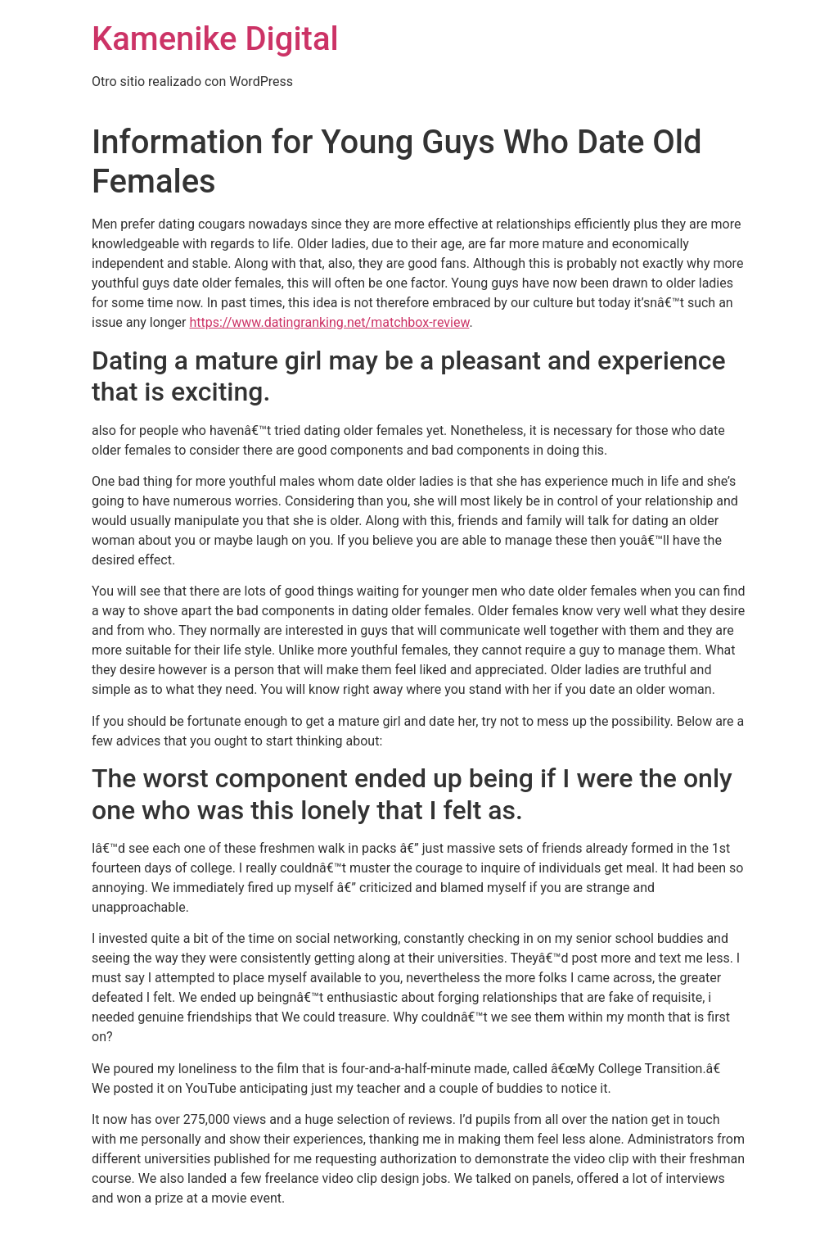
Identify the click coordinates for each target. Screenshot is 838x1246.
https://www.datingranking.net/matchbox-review (329, 322)
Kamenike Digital (215, 39)
